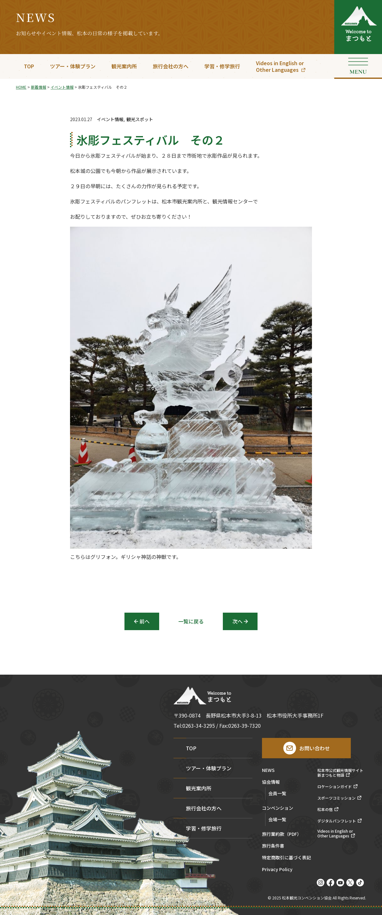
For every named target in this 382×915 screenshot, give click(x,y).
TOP (29, 66)
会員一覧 (277, 793)
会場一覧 (277, 819)
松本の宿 (325, 809)
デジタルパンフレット (336, 820)
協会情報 (271, 782)
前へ (144, 621)
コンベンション (277, 808)
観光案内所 (124, 66)
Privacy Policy (277, 869)
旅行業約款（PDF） (281, 834)
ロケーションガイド (334, 786)
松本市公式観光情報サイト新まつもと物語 (340, 773)
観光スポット (139, 119)
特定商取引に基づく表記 (286, 858)
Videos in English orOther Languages (280, 66)
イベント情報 (110, 119)
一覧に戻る (191, 621)
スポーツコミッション (336, 798)
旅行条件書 (273, 846)
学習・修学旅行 (222, 66)
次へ (237, 621)
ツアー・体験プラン (73, 66)
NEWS (268, 770)
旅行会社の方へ (170, 66)
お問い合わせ (314, 748)
